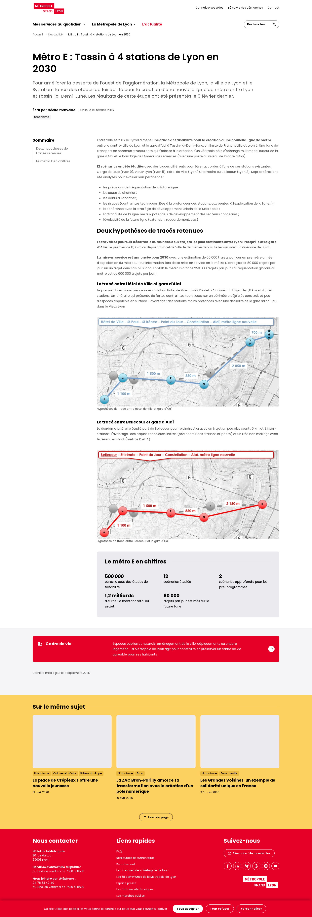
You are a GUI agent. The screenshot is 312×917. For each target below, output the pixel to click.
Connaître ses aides (209, 8)
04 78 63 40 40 (43, 883)
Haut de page (156, 817)
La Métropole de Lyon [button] (114, 24)
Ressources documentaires (135, 858)
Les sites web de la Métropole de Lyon (142, 870)
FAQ (119, 851)
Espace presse (126, 883)
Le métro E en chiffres (53, 161)
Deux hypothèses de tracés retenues (52, 151)
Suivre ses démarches (245, 8)
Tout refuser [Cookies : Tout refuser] (220, 909)
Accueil (38, 34)
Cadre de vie (54, 644)
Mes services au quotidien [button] (59, 24)
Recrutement (125, 864)
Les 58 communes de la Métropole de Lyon (146, 877)
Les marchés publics (130, 896)
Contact (273, 8)
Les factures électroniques (134, 889)
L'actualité (152, 24)
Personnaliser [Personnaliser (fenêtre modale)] (251, 909)
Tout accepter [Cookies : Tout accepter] (188, 909)
